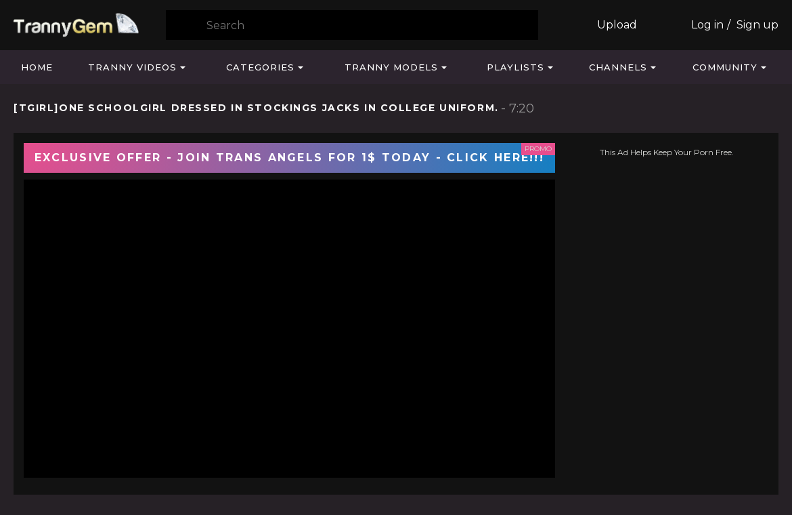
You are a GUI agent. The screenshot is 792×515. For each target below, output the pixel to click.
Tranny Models (391, 67)
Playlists (515, 67)
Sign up (757, 24)
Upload (617, 24)
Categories (260, 67)
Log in (707, 24)
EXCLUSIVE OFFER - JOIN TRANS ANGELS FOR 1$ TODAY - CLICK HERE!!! (289, 157)
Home (37, 67)
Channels (618, 67)
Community (724, 67)
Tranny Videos (132, 67)
